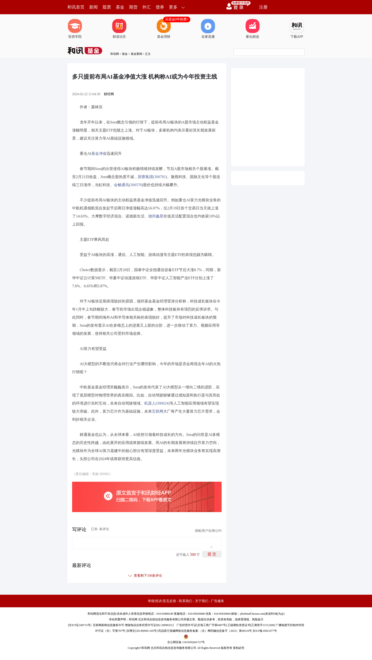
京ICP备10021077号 (264, 630)
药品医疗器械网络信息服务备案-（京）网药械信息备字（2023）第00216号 (205, 630)
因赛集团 (145, 177)
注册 (263, 7)
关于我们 (201, 601)
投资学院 (75, 28)
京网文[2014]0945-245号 (142, 630)
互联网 (157, 411)
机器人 (150, 403)
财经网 (109, 94)
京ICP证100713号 (79, 625)
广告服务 (217, 601)
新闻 (93, 7)
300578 (136, 185)
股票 (106, 7)
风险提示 (257, 619)
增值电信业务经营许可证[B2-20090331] (149, 625)
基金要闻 (136, 54)
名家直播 (208, 28)
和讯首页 (75, 7)
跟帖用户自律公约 (208, 531)
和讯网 (114, 54)
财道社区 (119, 28)
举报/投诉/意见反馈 (162, 601)
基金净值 (99, 153)
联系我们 (185, 601)
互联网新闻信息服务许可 (108, 625)
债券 (160, 7)
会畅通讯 (121, 185)
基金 (120, 7)
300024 (162, 403)
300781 (160, 177)
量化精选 (252, 28)
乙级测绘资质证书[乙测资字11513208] (251, 625)
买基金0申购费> (177, 19)
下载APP (297, 28)
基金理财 (164, 28)
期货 (133, 7)
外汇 (146, 7)
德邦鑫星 (155, 216)
